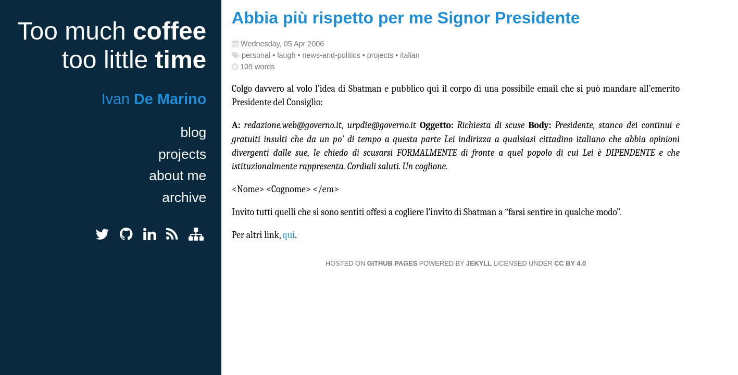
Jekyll (479, 263)
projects (182, 154)
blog (193, 132)
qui (289, 235)
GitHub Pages (392, 263)
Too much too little (111, 45)
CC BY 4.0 (570, 263)
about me (177, 175)
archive (184, 197)
